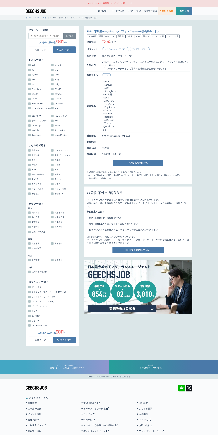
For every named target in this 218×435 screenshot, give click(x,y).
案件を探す (64, 49)
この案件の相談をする (138, 163)
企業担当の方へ (167, 10)
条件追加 (69, 36)
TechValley (33, 419)
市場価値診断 (91, 402)
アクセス (145, 419)
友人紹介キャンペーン (96, 431)
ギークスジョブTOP (32, 18)
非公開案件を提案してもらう (138, 250)
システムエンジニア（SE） (116, 49)
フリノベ (89, 414)
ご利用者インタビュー (39, 425)
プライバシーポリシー (151, 431)
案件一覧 (46, 18)
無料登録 (184, 10)
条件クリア (40, 49)
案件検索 (102, 10)
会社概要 (143, 402)
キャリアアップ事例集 (96, 408)
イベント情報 (134, 10)
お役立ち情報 (150, 10)
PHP (106, 75)
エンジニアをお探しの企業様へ (100, 425)
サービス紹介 (118, 10)
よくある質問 (145, 408)
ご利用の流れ (34, 408)
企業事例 (143, 414)
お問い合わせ (145, 425)
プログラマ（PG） (139, 49)
